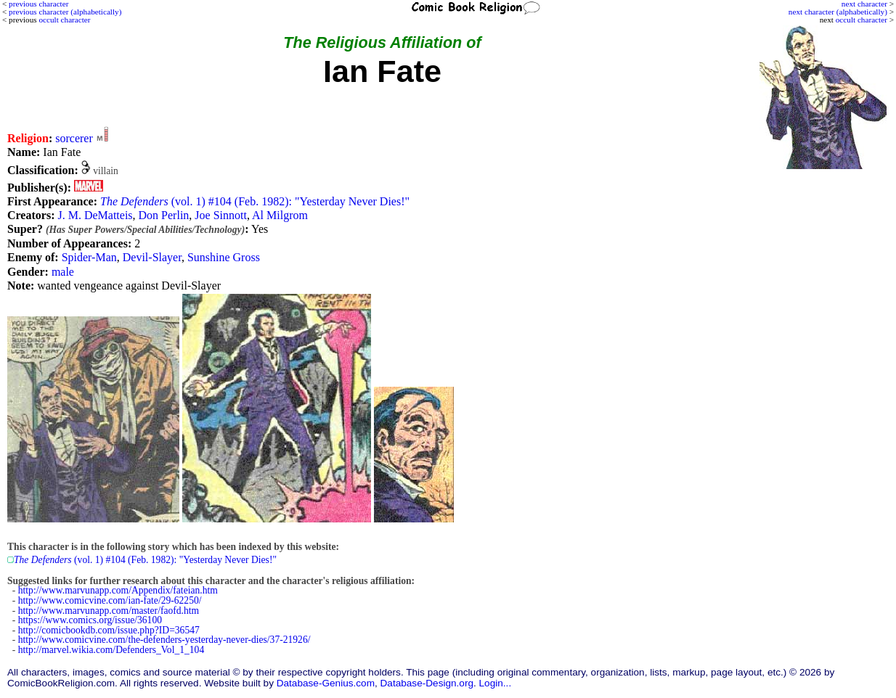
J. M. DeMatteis (94, 215)
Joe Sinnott (221, 215)
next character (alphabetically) (838, 11)
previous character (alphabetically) (65, 11)
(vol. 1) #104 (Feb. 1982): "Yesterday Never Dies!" (255, 201)
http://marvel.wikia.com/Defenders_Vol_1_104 (111, 649)
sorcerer (74, 138)
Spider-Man (89, 257)
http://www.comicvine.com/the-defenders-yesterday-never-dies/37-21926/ (164, 639)
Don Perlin (164, 215)
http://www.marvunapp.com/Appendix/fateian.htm (118, 590)
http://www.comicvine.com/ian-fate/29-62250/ (110, 600)
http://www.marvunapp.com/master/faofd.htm (108, 610)
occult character (861, 19)
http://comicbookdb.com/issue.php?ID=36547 (109, 630)
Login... (495, 683)
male (63, 272)
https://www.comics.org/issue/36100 (90, 620)
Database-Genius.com (326, 683)
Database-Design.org (426, 683)
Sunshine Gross (223, 257)
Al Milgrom (280, 215)
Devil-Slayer (152, 257)
